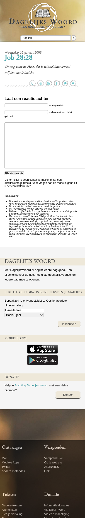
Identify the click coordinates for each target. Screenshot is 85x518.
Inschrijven (69, 324)
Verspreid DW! (53, 458)
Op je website (53, 462)
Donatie (51, 495)
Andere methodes (13, 471)
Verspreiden (55, 447)
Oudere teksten (12, 505)
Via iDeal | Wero (54, 509)
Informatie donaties (56, 505)
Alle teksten (9, 509)
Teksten (9, 495)
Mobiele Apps (10, 462)
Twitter (6, 466)
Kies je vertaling (12, 514)
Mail (4, 458)
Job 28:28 (18, 58)
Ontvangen (12, 447)
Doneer (68, 394)
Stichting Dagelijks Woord (31, 385)
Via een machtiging (56, 514)
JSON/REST (52, 466)
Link (47, 471)
